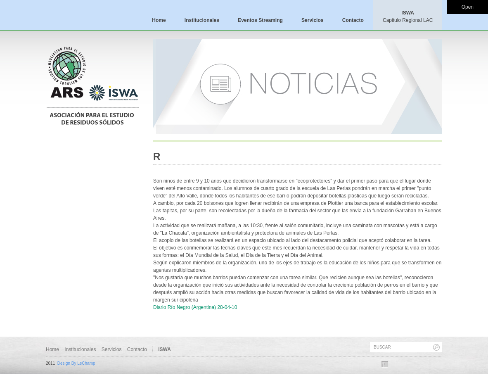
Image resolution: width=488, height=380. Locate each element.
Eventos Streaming (260, 20)
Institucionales (202, 20)
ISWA (408, 16)
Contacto (353, 20)
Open (468, 7)
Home (159, 20)
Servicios (312, 20)
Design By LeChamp (76, 363)
